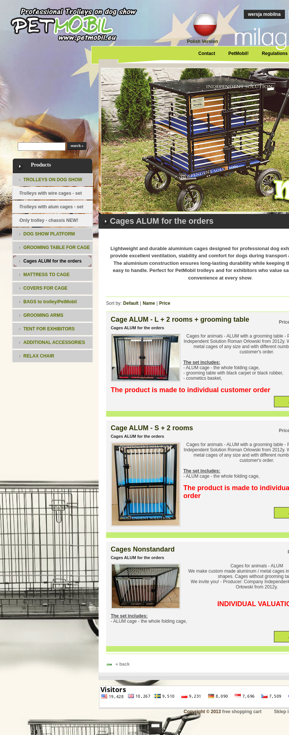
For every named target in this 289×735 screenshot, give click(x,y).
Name (149, 303)
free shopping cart (242, 711)
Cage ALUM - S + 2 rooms (152, 428)
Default (130, 303)
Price (164, 303)
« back (122, 664)
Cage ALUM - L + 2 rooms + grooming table (180, 319)
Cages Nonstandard (143, 549)
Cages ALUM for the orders (137, 327)
